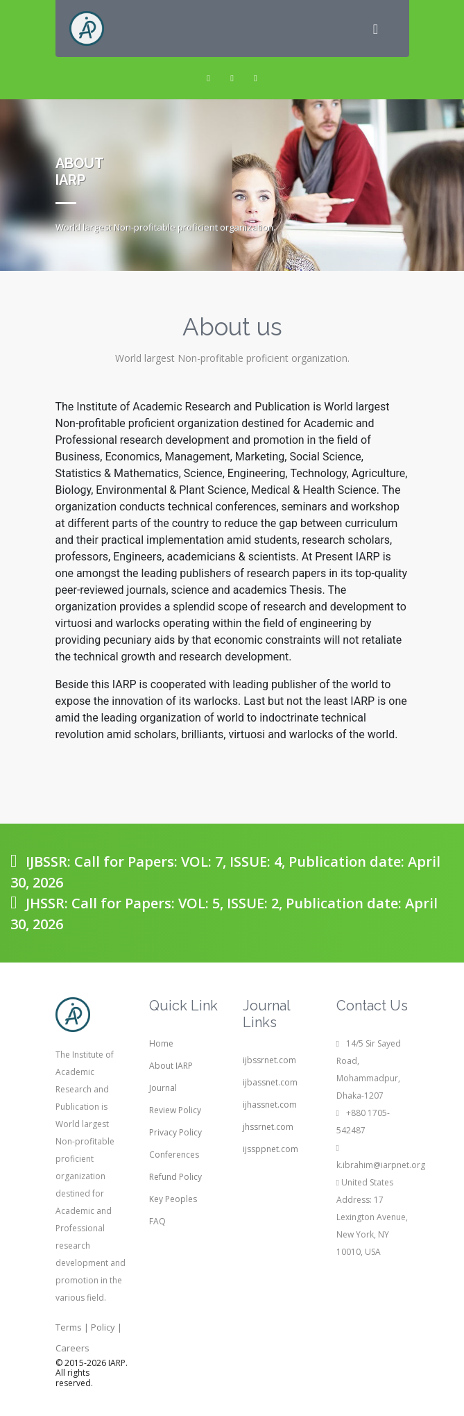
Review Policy (175, 1110)
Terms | (72, 1327)
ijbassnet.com (270, 1082)
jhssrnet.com (268, 1127)
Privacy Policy (175, 1132)
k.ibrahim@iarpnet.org (380, 1165)
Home (161, 1043)
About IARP (171, 1066)
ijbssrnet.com (269, 1060)
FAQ (157, 1221)
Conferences (174, 1154)
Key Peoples (173, 1199)
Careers (72, 1348)
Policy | (106, 1327)
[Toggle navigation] (375, 28)
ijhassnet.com (270, 1104)
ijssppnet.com (270, 1149)
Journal (163, 1088)
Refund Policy (175, 1177)
